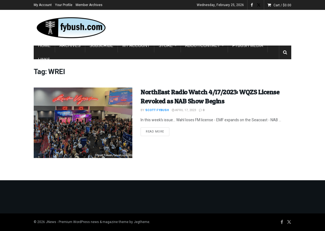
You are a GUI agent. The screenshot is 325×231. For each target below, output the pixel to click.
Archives (70, 45)
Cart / (282, 5)
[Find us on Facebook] (282, 222)
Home (44, 45)
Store (166, 45)
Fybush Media (247, 45)
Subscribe (101, 45)
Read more (157, 131)
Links (44, 59)
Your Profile (63, 4)
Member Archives (89, 4)
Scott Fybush (157, 110)
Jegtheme (141, 221)
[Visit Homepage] (71, 28)
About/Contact (202, 45)
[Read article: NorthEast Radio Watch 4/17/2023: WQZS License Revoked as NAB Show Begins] (83, 123)
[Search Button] (285, 52)
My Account (43, 4)
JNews (51, 221)
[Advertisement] (227, 26)
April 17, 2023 (184, 110)
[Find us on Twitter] (289, 222)
